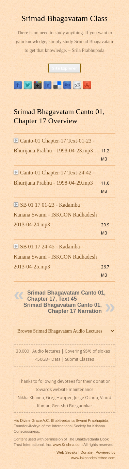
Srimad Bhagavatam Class (64, 18)
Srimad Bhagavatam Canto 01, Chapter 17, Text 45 (66, 296)
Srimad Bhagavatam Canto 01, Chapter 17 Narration (62, 308)
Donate (86, 452)
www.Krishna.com (67, 445)
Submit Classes (79, 359)
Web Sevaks (67, 452)
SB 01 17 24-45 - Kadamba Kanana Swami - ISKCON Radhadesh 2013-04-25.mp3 (55, 256)
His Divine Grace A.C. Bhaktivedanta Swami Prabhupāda (61, 420)
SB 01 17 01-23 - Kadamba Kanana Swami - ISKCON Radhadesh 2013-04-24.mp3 (55, 215)
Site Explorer (64, 68)
